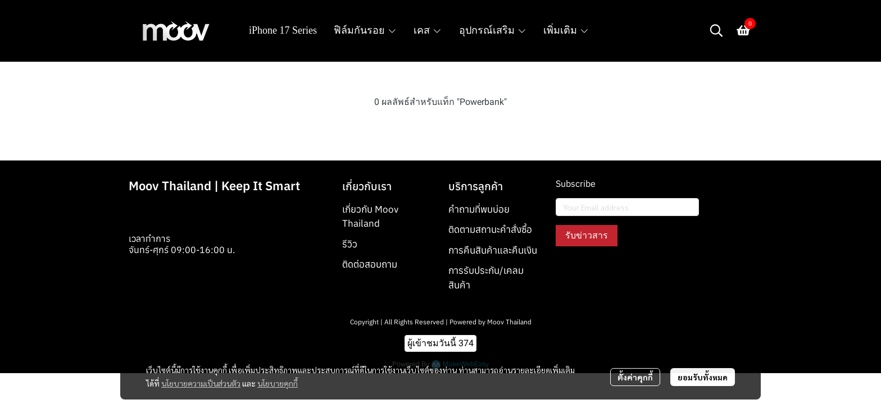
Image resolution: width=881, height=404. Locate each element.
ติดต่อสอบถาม (369, 264)
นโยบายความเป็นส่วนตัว (200, 383)
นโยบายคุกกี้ (277, 383)
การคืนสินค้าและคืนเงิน (492, 250)
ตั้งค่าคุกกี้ (635, 377)
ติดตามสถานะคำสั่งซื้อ (490, 229)
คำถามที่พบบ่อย (479, 209)
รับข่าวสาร (586, 235)
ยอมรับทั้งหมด (703, 377)
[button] (716, 30)
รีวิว (349, 244)
